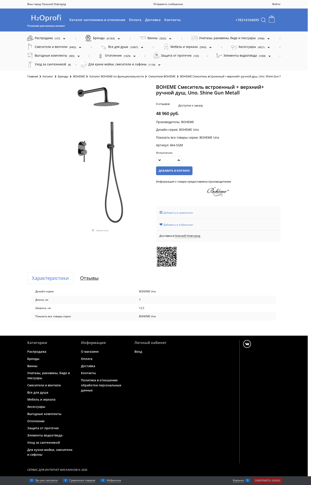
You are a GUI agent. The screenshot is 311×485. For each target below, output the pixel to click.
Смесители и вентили (44, 385)
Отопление (36, 421)
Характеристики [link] (50, 278)
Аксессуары (36, 407)
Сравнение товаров (82, 480)
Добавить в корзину (174, 171)
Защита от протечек (43, 428)
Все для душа (37, 392)
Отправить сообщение (168, 4)
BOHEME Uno (209, 137)
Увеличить (102, 230)
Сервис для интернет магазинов (52, 470)
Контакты (172, 19)
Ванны (32, 366)
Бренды (33, 359)
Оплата (135, 19)
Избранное (114, 480)
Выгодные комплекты (44, 414)
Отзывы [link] (89, 278)
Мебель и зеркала (41, 399)
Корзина (238, 480)
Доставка (153, 19)
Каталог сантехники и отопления (97, 19)
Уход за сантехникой (43, 442)
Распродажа (36, 351)
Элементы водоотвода (44, 435)
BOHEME (187, 122)
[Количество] (168, 160)
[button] (178, 160)
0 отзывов (163, 104)
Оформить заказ (267, 480)
